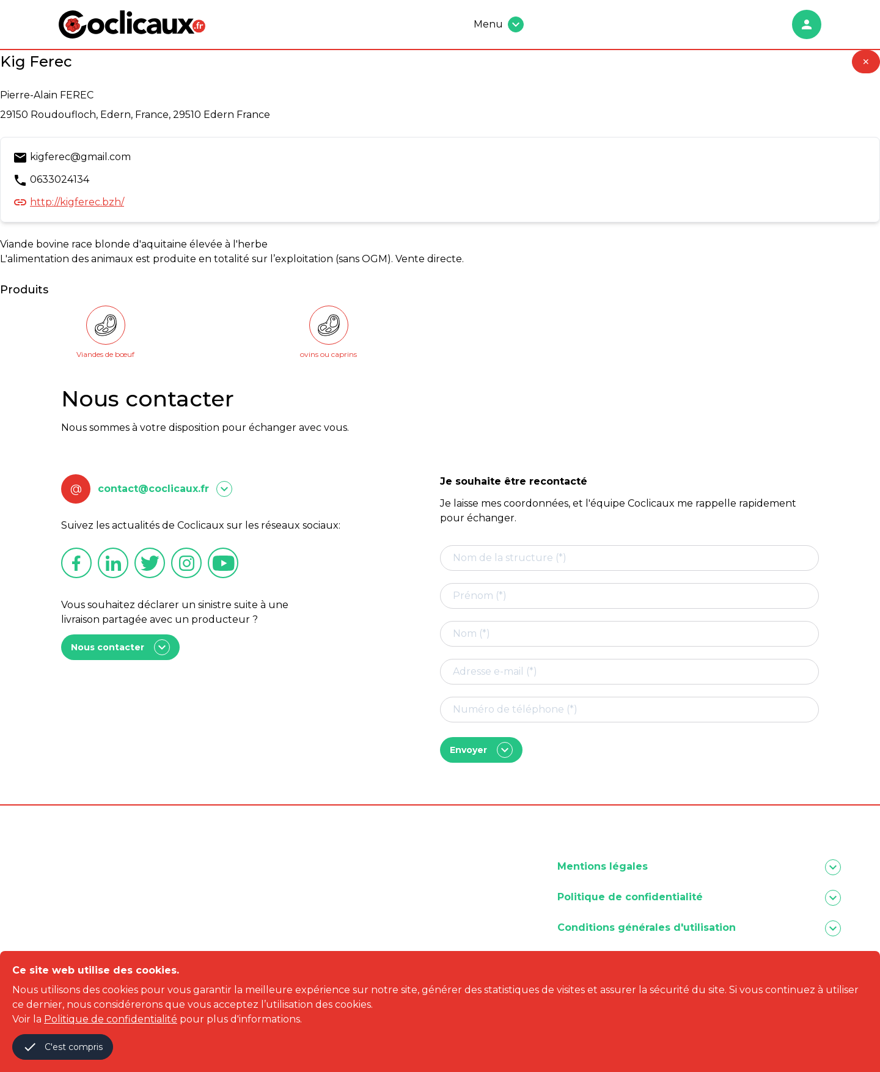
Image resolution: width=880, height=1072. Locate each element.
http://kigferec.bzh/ (77, 202)
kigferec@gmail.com (80, 157)
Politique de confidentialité (110, 1019)
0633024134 (59, 179)
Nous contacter (120, 647)
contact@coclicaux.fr (153, 488)
